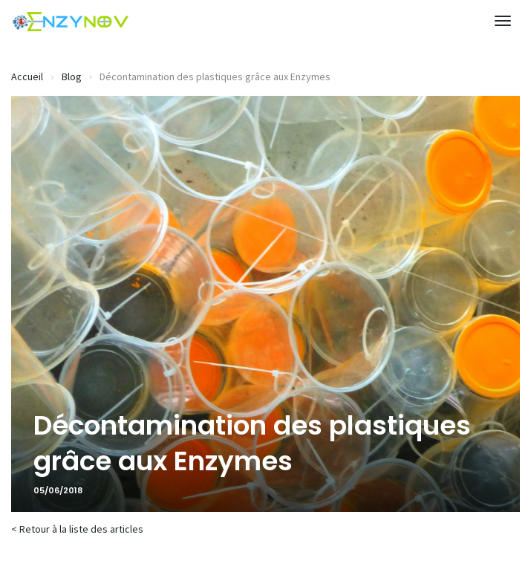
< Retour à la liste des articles (77, 529)
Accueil (27, 76)
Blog (72, 76)
